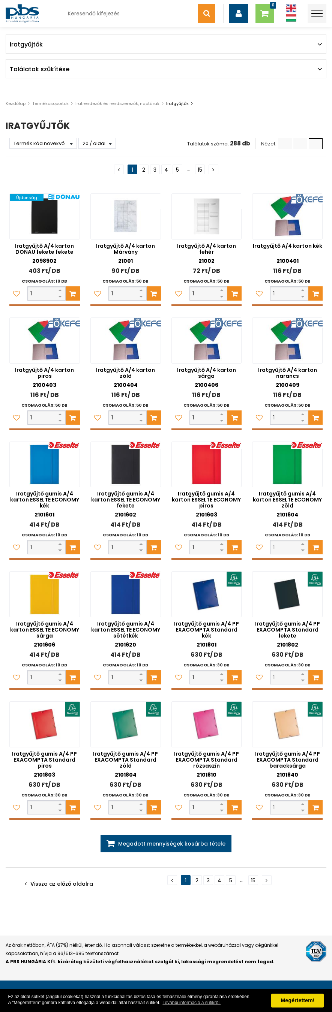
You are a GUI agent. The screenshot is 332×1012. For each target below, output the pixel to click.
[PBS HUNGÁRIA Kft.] (22, 13)
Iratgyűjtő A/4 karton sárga (206, 373)
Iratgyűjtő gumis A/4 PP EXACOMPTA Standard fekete (287, 629)
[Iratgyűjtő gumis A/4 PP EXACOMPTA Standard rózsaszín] (206, 724)
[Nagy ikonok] (316, 143)
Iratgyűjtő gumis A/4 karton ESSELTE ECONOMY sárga (44, 629)
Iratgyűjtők (177, 103)
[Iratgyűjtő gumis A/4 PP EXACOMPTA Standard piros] (44, 724)
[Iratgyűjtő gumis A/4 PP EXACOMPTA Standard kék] (206, 594)
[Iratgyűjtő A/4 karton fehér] (206, 216)
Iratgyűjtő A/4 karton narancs (287, 373)
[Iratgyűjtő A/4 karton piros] (44, 340)
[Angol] (291, 8)
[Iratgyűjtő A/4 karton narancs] (287, 340)
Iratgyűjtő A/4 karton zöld (125, 373)
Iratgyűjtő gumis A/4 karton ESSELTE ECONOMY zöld (287, 499)
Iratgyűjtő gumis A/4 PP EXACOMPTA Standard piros (44, 759)
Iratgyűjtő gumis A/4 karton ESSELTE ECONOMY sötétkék (125, 629)
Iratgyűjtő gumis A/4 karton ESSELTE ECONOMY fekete (125, 499)
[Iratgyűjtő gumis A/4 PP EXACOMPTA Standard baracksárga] (287, 724)
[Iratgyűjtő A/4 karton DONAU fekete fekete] (44, 216)
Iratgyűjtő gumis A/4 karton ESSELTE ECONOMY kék (44, 499)
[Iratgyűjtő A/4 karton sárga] (206, 340)
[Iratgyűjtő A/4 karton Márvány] (125, 216)
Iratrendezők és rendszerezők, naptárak (117, 103)
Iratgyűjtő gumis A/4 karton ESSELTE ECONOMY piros (206, 499)
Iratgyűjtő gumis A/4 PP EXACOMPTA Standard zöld (125, 759)
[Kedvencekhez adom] (16, 293)
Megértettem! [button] (297, 1000)
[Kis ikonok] (300, 143)
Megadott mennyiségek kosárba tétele (171, 843)
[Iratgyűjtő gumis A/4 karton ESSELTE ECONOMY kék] (44, 465)
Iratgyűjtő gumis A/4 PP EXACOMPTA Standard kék (206, 629)
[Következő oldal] (213, 169)
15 (200, 170)
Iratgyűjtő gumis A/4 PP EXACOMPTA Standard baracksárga (287, 759)
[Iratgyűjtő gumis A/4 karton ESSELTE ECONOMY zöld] (287, 465)
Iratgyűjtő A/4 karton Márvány (125, 249)
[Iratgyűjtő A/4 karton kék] (287, 216)
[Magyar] (291, 18)
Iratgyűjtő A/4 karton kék (287, 246)
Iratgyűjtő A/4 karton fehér (206, 249)
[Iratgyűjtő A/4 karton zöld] (125, 340)
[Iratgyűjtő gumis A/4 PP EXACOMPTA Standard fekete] (287, 594)
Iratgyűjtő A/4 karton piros (44, 373)
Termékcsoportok (50, 103)
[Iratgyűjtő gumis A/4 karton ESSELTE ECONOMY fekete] (125, 465)
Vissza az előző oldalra (61, 884)
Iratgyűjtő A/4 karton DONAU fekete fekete (44, 249)
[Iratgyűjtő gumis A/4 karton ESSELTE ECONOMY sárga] (44, 594)
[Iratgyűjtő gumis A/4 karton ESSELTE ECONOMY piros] (206, 465)
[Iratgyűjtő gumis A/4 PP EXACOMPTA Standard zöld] (125, 724)
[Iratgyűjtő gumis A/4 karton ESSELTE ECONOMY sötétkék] (125, 594)
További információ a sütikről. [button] (191, 1002)
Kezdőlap (16, 103)
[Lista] (285, 143)
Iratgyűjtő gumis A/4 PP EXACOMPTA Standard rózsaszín (206, 759)
